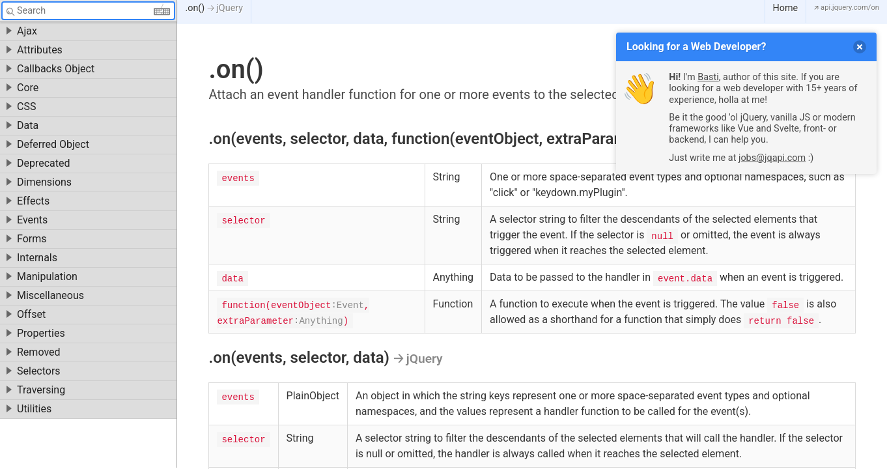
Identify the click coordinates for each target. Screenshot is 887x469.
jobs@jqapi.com (772, 157)
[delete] (859, 46)
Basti (707, 77)
